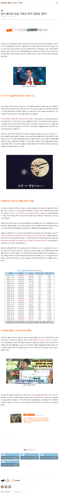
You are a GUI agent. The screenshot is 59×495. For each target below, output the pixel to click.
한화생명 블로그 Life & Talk (12, 3)
